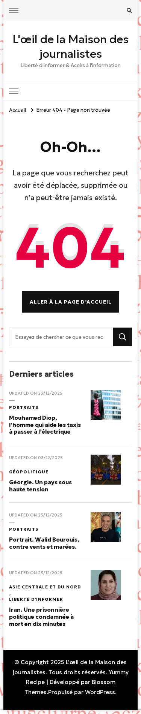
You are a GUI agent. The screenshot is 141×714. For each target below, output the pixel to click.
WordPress (100, 692)
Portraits (23, 407)
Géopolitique (29, 472)
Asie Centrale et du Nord (45, 587)
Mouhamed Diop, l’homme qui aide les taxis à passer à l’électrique (45, 424)
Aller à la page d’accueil (71, 302)
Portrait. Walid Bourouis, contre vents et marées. (44, 543)
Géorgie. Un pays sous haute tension (40, 486)
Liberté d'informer (36, 599)
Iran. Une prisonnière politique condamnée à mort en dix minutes (41, 616)
